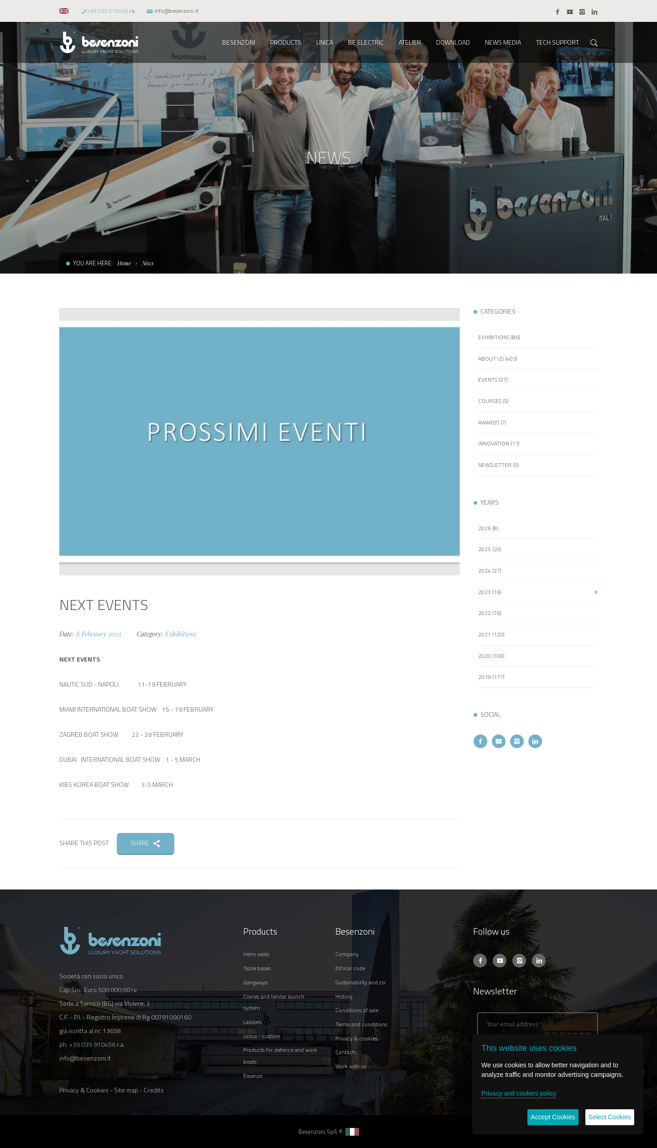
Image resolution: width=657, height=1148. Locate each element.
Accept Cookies (553, 1117)
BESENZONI (238, 42)
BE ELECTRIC (366, 42)
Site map (126, 1090)
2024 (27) (489, 570)
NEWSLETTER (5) (498, 464)
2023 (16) (489, 592)
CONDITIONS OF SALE (356, 1010)
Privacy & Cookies (84, 1090)
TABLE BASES (257, 968)
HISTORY (343, 996)
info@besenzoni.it (176, 10)
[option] (259, 441)
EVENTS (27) (493, 379)
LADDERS (252, 1022)
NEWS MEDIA (503, 42)
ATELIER (410, 42)
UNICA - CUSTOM (261, 1036)
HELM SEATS (256, 954)
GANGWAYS (255, 982)
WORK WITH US (350, 1066)
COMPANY (347, 954)
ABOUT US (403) (497, 358)
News (148, 263)
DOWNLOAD (453, 42)
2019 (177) (491, 676)
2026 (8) (488, 528)
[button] (65, 10)
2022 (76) (489, 613)
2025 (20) (489, 549)
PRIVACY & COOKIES (356, 1038)
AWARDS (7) (492, 422)
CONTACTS (345, 1052)
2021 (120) (491, 634)
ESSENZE (252, 1075)
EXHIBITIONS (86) (499, 337)
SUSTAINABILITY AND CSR (360, 982)
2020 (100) (491, 656)
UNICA (324, 42)
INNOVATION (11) (499, 443)
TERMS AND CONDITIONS (361, 1024)
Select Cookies (610, 1117)
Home (124, 263)
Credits (154, 1090)
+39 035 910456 (107, 10)
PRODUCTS (285, 42)
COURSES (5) (493, 401)
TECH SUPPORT (557, 42)
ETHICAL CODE (350, 968)
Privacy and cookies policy (518, 1093)
